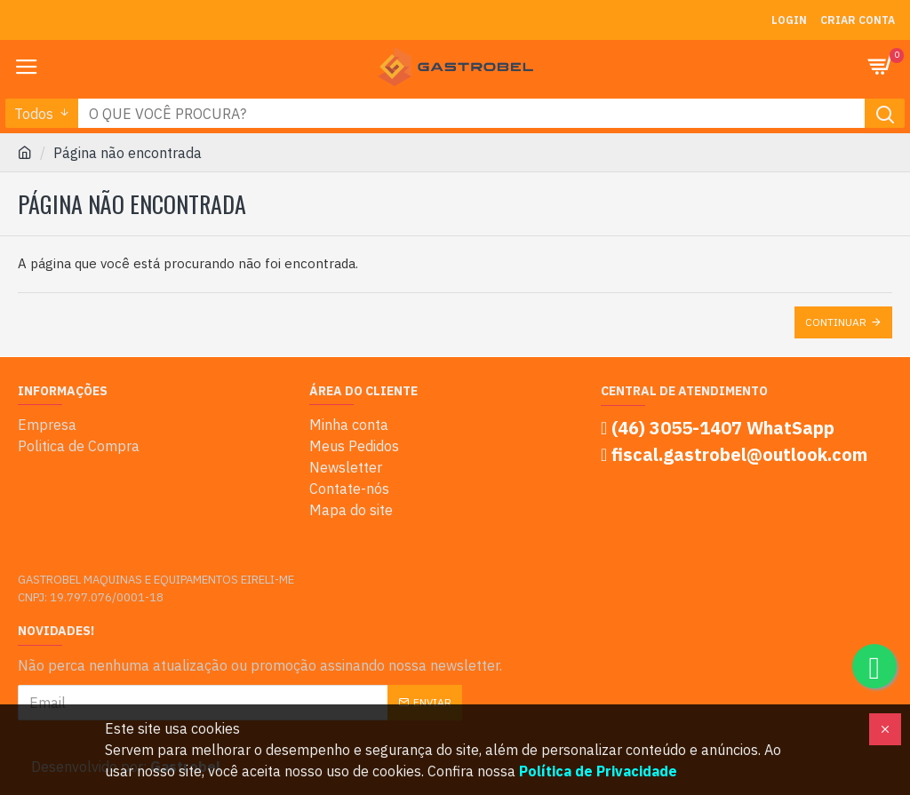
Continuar (835, 322)
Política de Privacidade (598, 771)
